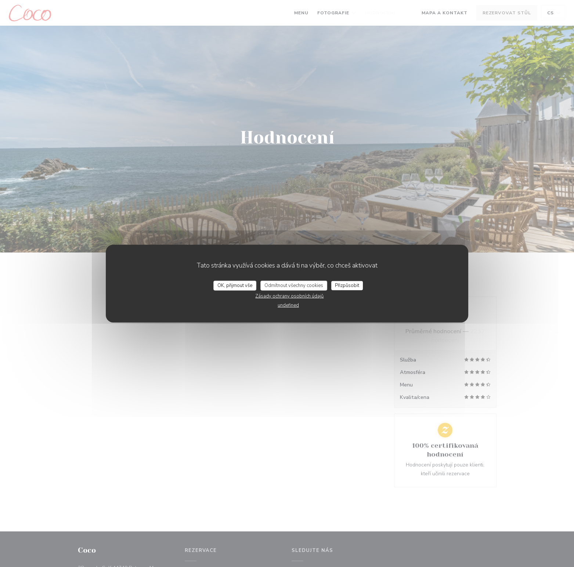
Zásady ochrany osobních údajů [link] (289, 296)
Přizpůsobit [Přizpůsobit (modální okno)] (347, 285)
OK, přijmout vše (234, 285)
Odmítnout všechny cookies (293, 285)
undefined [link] (288, 305)
